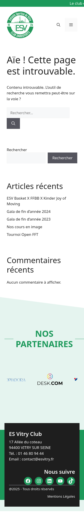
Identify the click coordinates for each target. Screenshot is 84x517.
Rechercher (17, 149)
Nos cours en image (24, 226)
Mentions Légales (61, 496)
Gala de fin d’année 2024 (29, 211)
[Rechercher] (13, 123)
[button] (58, 25)
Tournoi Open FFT (22, 234)
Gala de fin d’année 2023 (29, 219)
